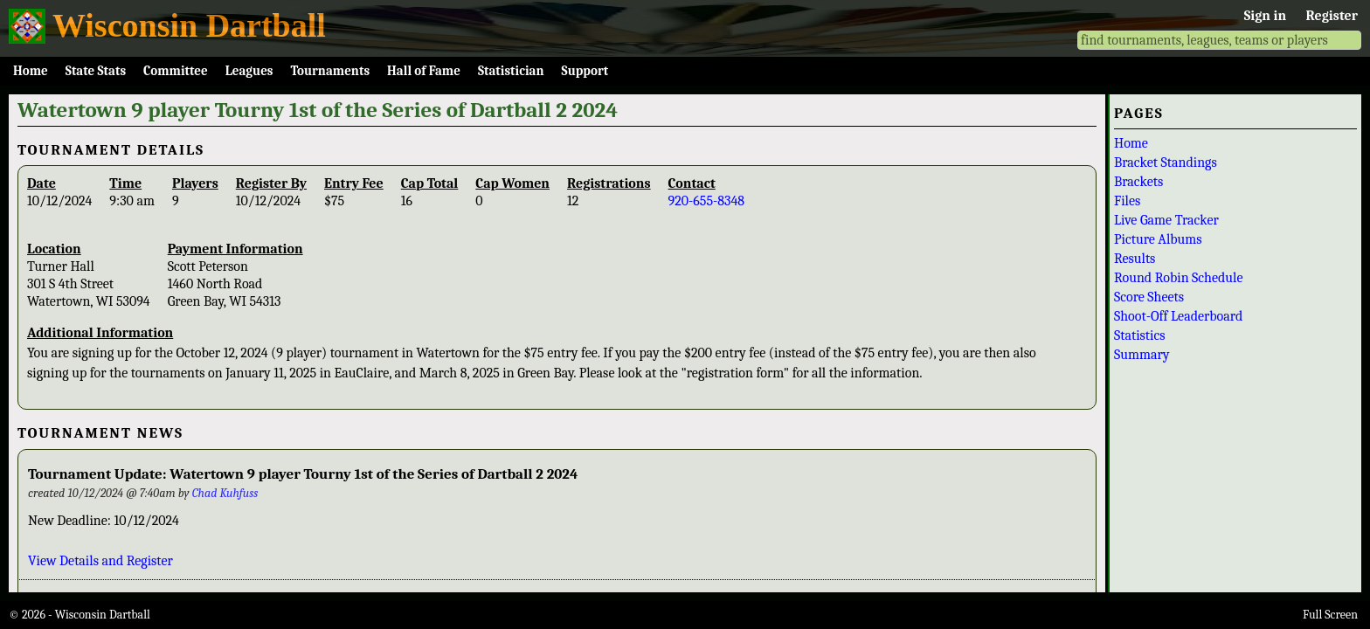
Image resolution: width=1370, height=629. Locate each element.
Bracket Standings (1165, 162)
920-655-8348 (706, 201)
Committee (175, 71)
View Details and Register (100, 561)
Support (585, 71)
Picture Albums (1158, 239)
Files (1127, 201)
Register (1332, 16)
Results (1134, 258)
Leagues (249, 71)
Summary (1142, 355)
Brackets (1138, 182)
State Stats (96, 71)
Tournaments (330, 71)
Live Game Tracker (1166, 220)
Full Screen (1330, 614)
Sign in (1265, 16)
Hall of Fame (423, 71)
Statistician (511, 71)
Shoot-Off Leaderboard (1178, 316)
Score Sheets (1149, 297)
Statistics (1140, 335)
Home (30, 71)
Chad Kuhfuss (225, 493)
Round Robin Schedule (1178, 278)
